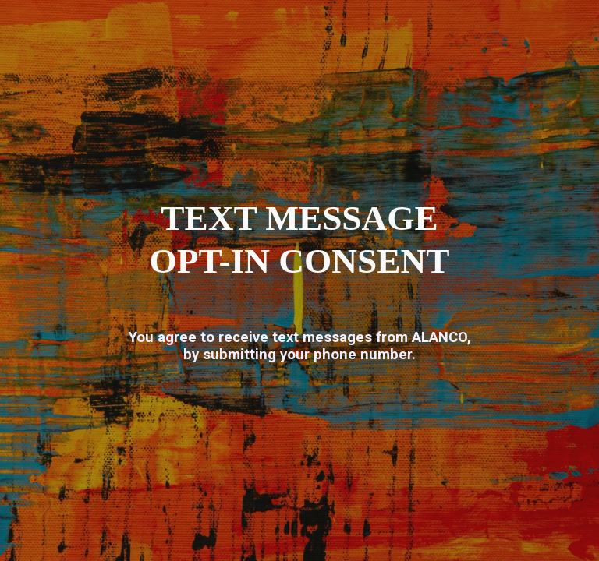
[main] (300, 239)
